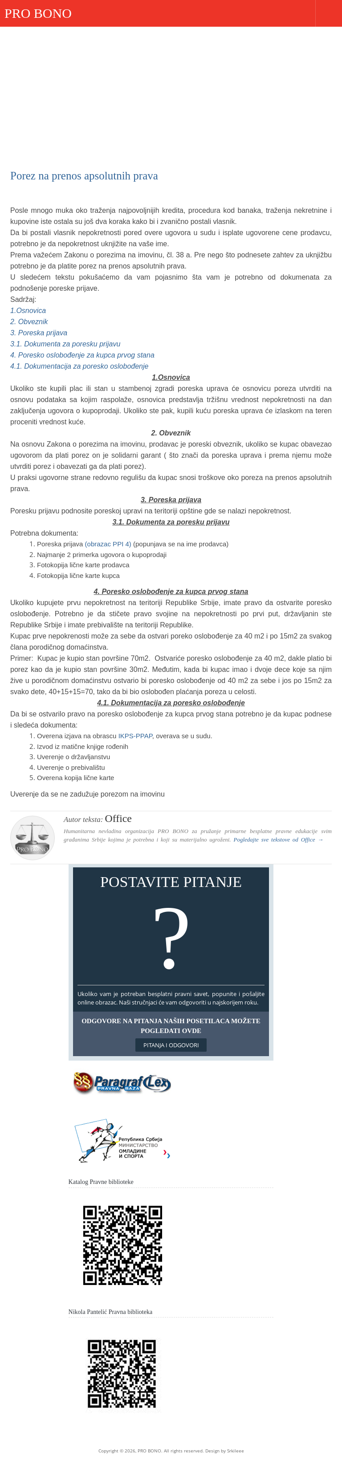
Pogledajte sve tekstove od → (278, 839)
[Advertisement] (171, 93)
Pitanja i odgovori (171, 1045)
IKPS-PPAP (135, 736)
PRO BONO (38, 13)
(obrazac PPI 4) (109, 544)
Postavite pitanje (171, 928)
